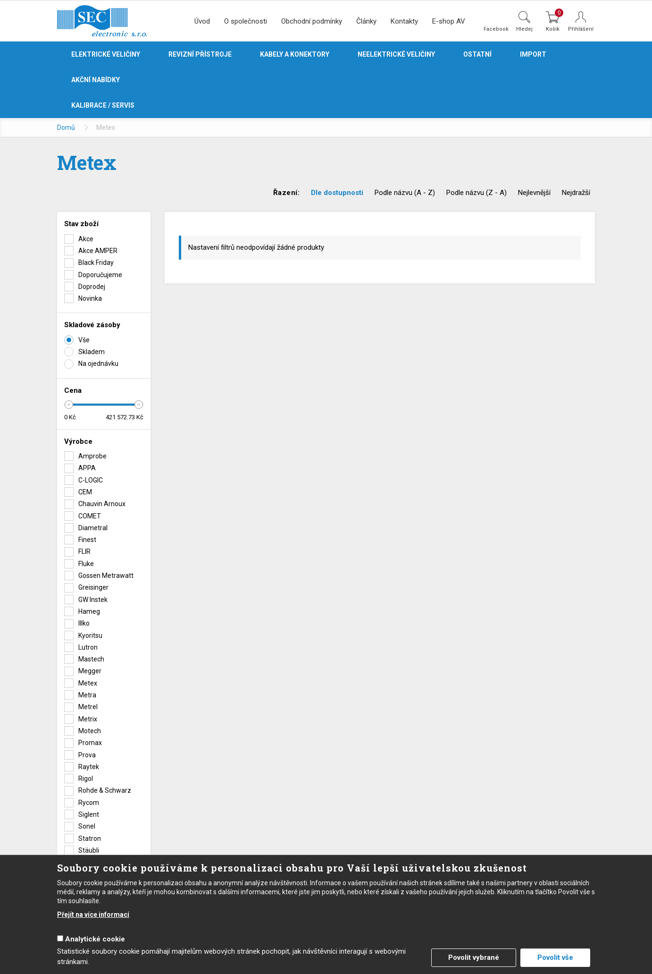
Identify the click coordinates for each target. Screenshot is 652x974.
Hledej (524, 29)
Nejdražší (576, 192)
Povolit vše (555, 957)
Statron (89, 838)
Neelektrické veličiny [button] (396, 54)
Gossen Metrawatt (106, 575)
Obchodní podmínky (311, 21)
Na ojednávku (98, 363)
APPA (87, 468)
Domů (66, 127)
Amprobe (92, 456)
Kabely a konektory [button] (294, 54)
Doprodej (91, 286)
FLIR (84, 551)
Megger (89, 671)
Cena (73, 390)
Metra (87, 695)
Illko (84, 623)
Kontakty (404, 21)
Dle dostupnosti (337, 192)
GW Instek (93, 599)
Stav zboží (81, 224)
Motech (89, 731)
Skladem (91, 352)
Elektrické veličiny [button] (105, 54)
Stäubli (88, 850)
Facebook (496, 29)
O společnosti (245, 21)
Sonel (86, 826)
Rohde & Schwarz (104, 790)
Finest (87, 539)
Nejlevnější (534, 192)
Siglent (88, 814)
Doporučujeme (100, 275)
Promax (90, 742)
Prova (87, 755)
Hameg (89, 611)
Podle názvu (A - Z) (405, 192)
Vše (84, 340)
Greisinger (93, 587)
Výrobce (78, 441)
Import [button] (533, 54)
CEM (85, 492)
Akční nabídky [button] (95, 80)
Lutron (88, 647)
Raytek (88, 767)
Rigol (85, 778)
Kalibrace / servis (102, 105)
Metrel (88, 707)
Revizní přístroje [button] (200, 54)
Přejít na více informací (93, 914)
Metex (87, 683)
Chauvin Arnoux (101, 504)
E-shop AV (448, 21)
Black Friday (96, 262)
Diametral (93, 528)
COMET (89, 516)
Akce (85, 239)
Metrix (87, 719)
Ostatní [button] (477, 54)
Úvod (202, 21)
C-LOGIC (90, 480)
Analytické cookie (95, 939)
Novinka (90, 298)
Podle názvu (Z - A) (476, 192)
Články (366, 21)
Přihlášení (580, 29)
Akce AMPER (97, 250)
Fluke (86, 563)
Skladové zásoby (92, 325)
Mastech (91, 659)
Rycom (88, 802)
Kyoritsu (90, 635)
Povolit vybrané (473, 957)
